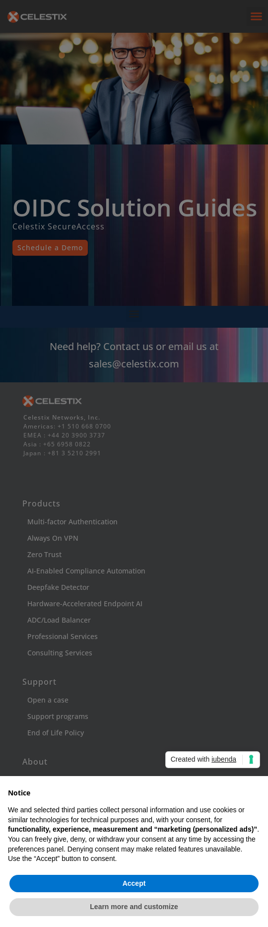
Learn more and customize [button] (134, 907)
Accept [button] (134, 883)
